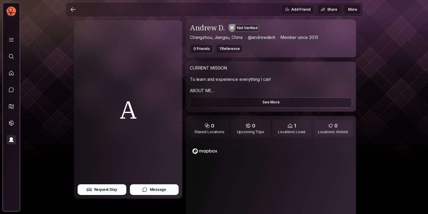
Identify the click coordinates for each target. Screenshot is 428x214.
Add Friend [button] (297, 9)
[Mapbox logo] (205, 151)
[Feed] (11, 73)
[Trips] (11, 123)
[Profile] (11, 139)
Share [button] (329, 9)
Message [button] (154, 189)
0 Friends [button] (201, 48)
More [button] (352, 9)
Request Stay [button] (101, 189)
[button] (11, 106)
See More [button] (271, 102)
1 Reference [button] (229, 48)
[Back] (73, 9)
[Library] (11, 40)
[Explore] (11, 56)
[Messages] (11, 90)
